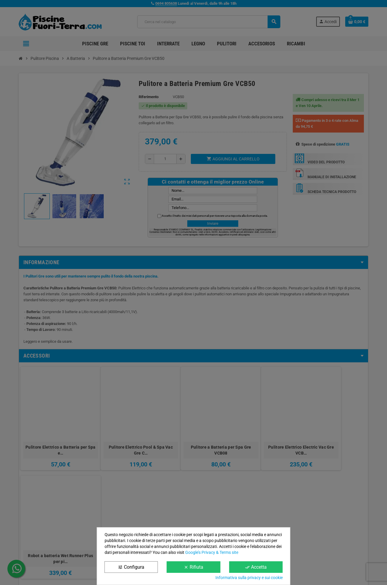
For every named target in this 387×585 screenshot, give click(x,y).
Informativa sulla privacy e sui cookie (249, 577)
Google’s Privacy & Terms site (211, 552)
